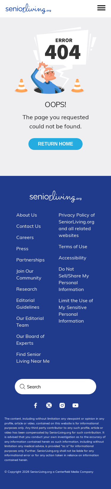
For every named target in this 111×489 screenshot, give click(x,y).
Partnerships (30, 260)
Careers (25, 237)
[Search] (22, 386)
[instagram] (62, 405)
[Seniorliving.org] (28, 9)
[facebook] (35, 405)
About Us (26, 215)
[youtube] (75, 405)
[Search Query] (55, 386)
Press (22, 248)
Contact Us (28, 226)
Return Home (55, 143)
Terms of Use (73, 246)
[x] (49, 405)
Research (26, 289)
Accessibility (72, 258)
